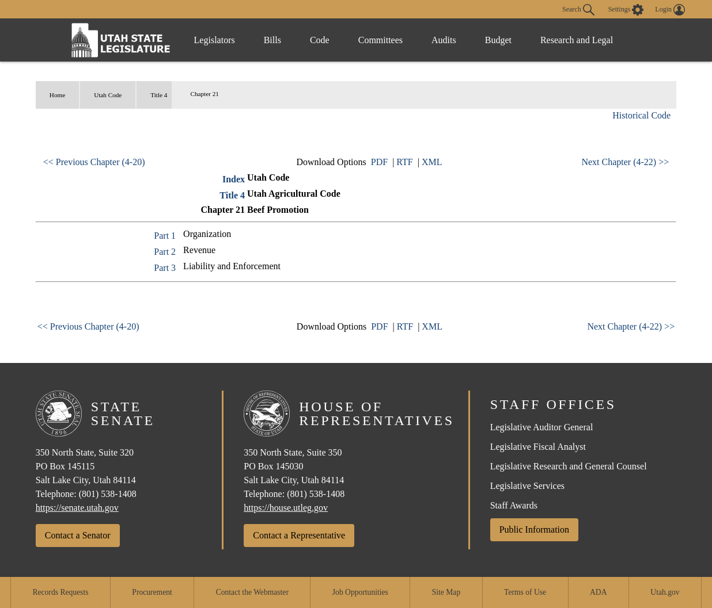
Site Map (446, 592)
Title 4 (158, 94)
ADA (598, 592)
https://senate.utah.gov (77, 508)
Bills (272, 40)
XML (432, 162)
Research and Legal (576, 40)
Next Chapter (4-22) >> (625, 162)
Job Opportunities (360, 592)
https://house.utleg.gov (286, 508)
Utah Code (108, 94)
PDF (379, 162)
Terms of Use (525, 592)
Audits (443, 40)
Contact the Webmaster (252, 592)
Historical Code (641, 115)
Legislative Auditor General (541, 427)
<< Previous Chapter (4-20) (94, 162)
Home (57, 94)
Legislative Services (527, 486)
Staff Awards (513, 505)
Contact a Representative (299, 535)
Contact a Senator (78, 535)
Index (233, 179)
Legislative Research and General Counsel (568, 466)
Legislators (214, 40)
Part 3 (165, 268)
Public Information (534, 529)
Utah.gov (664, 592)
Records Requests (60, 592)
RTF (404, 162)
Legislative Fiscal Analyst (538, 447)
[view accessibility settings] (626, 10)
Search (578, 10)
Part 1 (165, 235)
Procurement (152, 592)
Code (320, 40)
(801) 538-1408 (108, 494)
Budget (498, 40)
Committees (380, 40)
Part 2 (165, 252)
